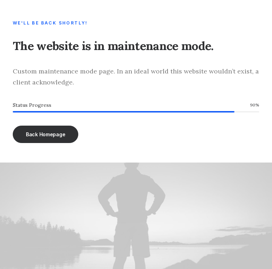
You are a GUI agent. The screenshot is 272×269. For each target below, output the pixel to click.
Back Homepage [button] (45, 134)
